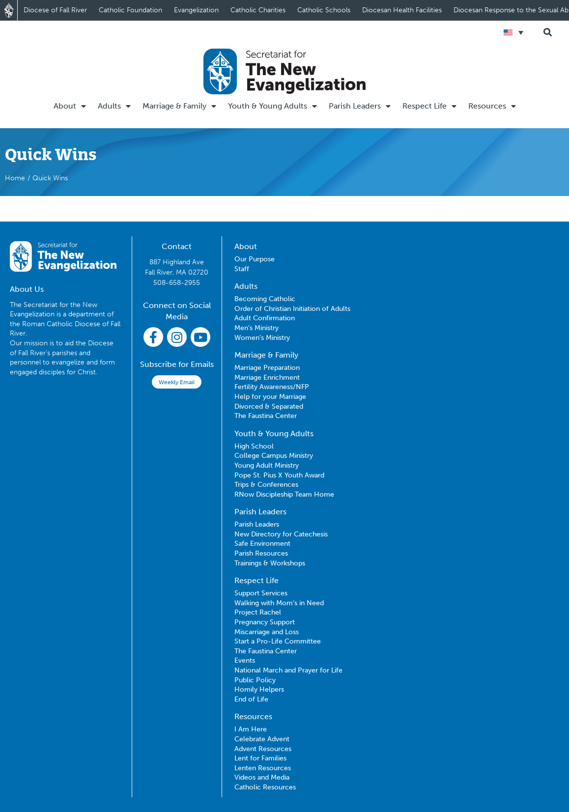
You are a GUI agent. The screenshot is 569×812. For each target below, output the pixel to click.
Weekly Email (177, 382)
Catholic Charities (257, 10)
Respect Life (429, 106)
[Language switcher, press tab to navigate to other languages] (513, 32)
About (70, 106)
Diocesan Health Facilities (402, 10)
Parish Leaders (360, 106)
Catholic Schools (323, 10)
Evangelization (196, 10)
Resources (492, 106)
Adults (114, 106)
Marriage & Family (179, 106)
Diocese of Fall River (55, 10)
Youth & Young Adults (272, 106)
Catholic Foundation (130, 10)
